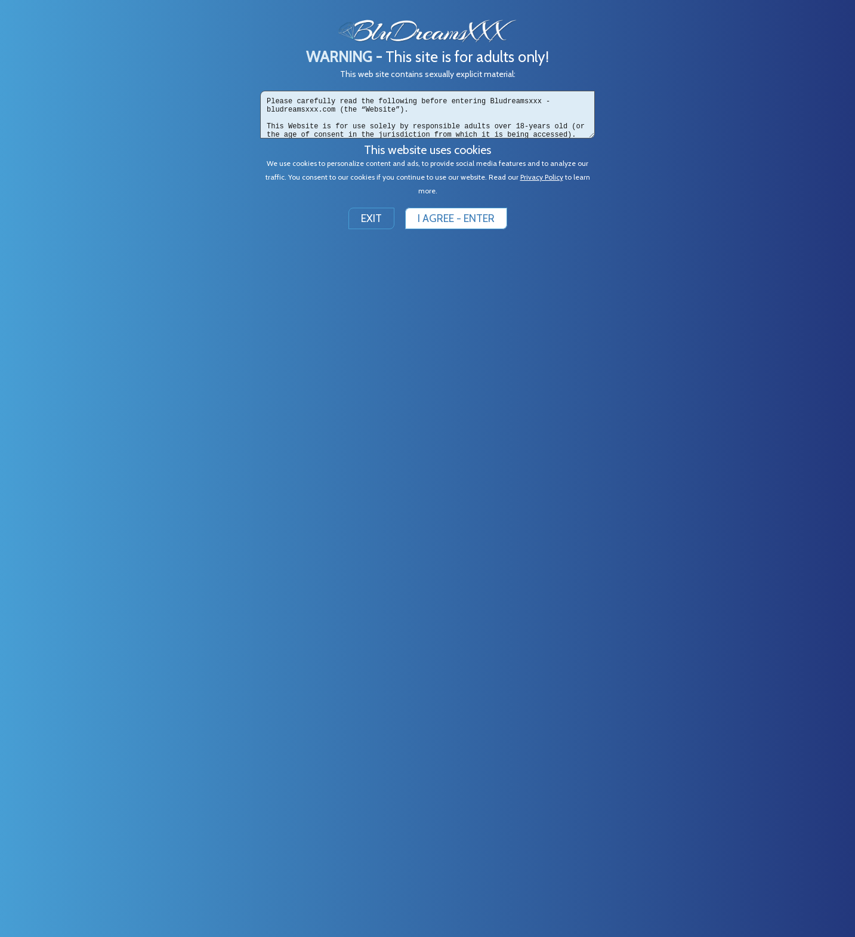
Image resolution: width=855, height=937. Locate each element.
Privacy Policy (541, 176)
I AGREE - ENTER (456, 218)
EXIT (371, 218)
